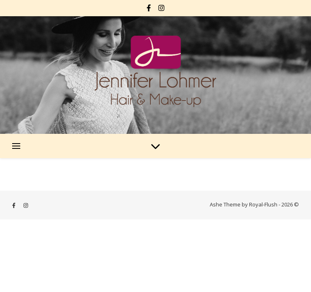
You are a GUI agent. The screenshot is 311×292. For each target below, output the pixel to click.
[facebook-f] (150, 8)
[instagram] (161, 8)
